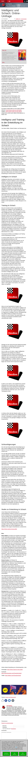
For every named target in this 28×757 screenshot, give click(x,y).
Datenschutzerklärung (5, 750)
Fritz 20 (4, 50)
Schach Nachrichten (10, 5)
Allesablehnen (14, 754)
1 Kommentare (24, 18)
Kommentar (3, 730)
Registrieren (13, 728)
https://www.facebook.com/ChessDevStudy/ (11, 673)
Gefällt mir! (18, 18)
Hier (16, 747)
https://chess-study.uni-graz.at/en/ (13, 111)
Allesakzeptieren (23, 754)
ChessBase (9, 705)
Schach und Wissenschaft (10, 697)
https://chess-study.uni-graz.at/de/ (13, 110)
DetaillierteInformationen (6, 754)
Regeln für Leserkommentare (7, 723)
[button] (9, 1)
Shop (2, 1)
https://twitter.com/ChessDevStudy (13, 675)
